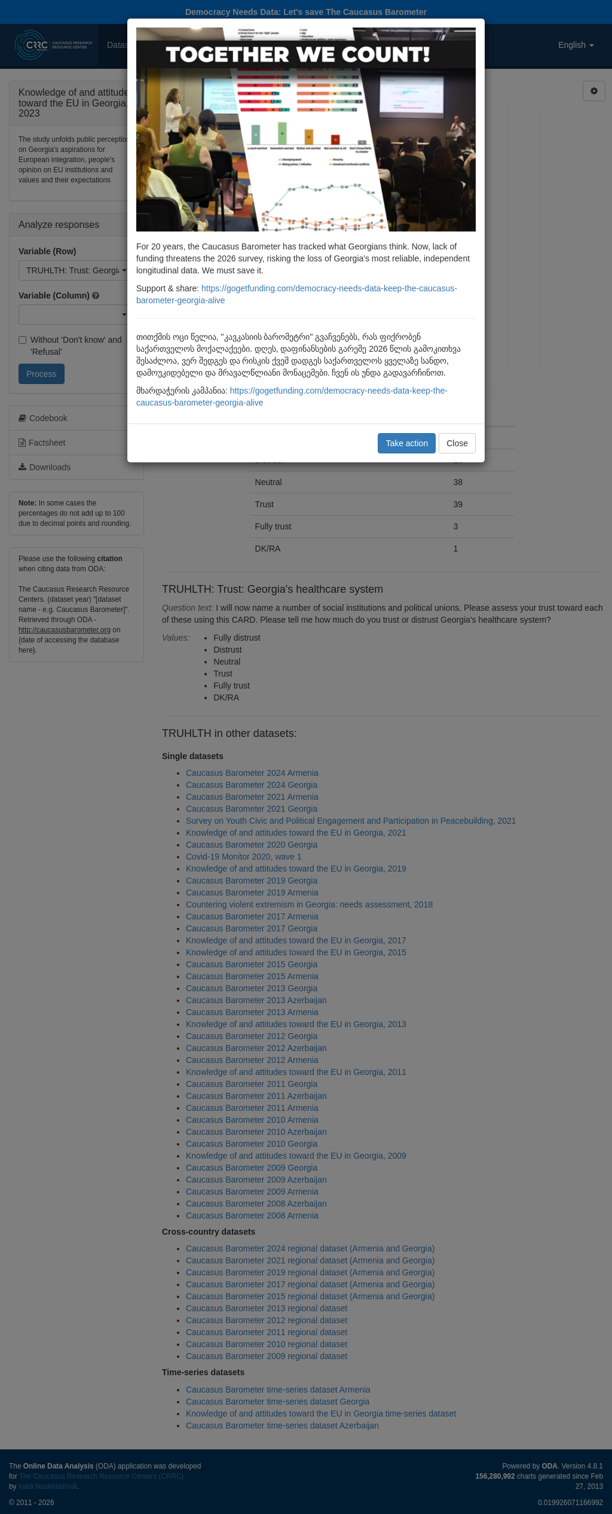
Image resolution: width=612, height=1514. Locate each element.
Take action (406, 443)
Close (457, 443)
